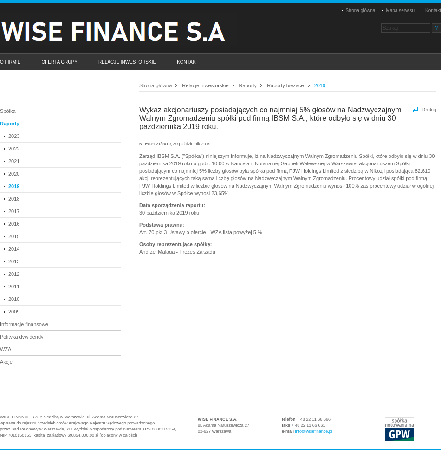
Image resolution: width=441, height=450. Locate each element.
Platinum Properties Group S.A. (123, 28)
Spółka (8, 111)
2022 (13, 148)
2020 (13, 173)
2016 (13, 224)
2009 (13, 311)
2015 (13, 236)
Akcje (6, 362)
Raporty (9, 123)
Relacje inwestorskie (205, 85)
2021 (13, 161)
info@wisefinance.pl (313, 431)
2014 (13, 249)
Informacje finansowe (24, 324)
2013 (13, 261)
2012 (13, 274)
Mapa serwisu (400, 10)
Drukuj (429, 109)
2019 (13, 186)
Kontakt (433, 10)
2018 (13, 199)
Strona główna (360, 10)
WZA (5, 349)
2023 (13, 136)
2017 (13, 211)
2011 (13, 286)
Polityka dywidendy (22, 336)
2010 (13, 299)
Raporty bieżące (285, 85)
